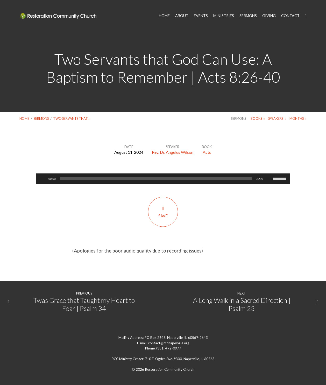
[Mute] (268, 178)
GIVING (269, 16)
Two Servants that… (71, 118)
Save (163, 211)
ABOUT (181, 16)
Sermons (41, 118)
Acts (207, 152)
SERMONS (248, 16)
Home (24, 118)
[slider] (156, 178)
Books (258, 118)
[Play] (42, 178)
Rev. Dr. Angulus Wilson (172, 152)
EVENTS (201, 16)
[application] (163, 178)
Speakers (277, 118)
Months (297, 118)
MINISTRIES (223, 16)
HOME (164, 16)
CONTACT (290, 16)
